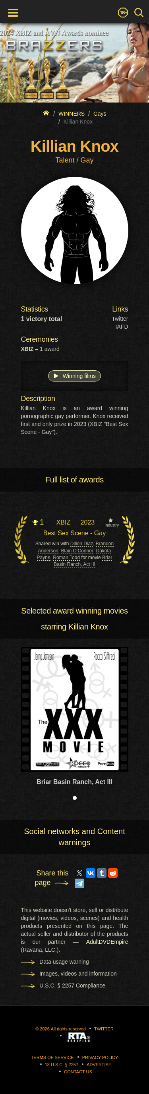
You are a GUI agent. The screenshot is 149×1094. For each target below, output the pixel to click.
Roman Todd (66, 557)
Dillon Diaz (81, 543)
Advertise (99, 1064)
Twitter (120, 319)
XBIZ (63, 522)
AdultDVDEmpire (107, 942)
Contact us (78, 1071)
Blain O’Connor (77, 551)
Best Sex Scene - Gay (74, 533)
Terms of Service (52, 1057)
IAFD (122, 326)
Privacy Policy (100, 1057)
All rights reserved (68, 1028)
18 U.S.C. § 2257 (61, 1064)
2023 (87, 522)
